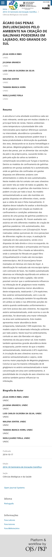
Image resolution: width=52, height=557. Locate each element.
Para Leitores (9, 520)
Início (5, 9)
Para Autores (9, 524)
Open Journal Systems (14, 487)
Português (9, 503)
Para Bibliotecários (11, 528)
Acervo (13, 9)
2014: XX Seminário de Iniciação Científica (20, 12)
